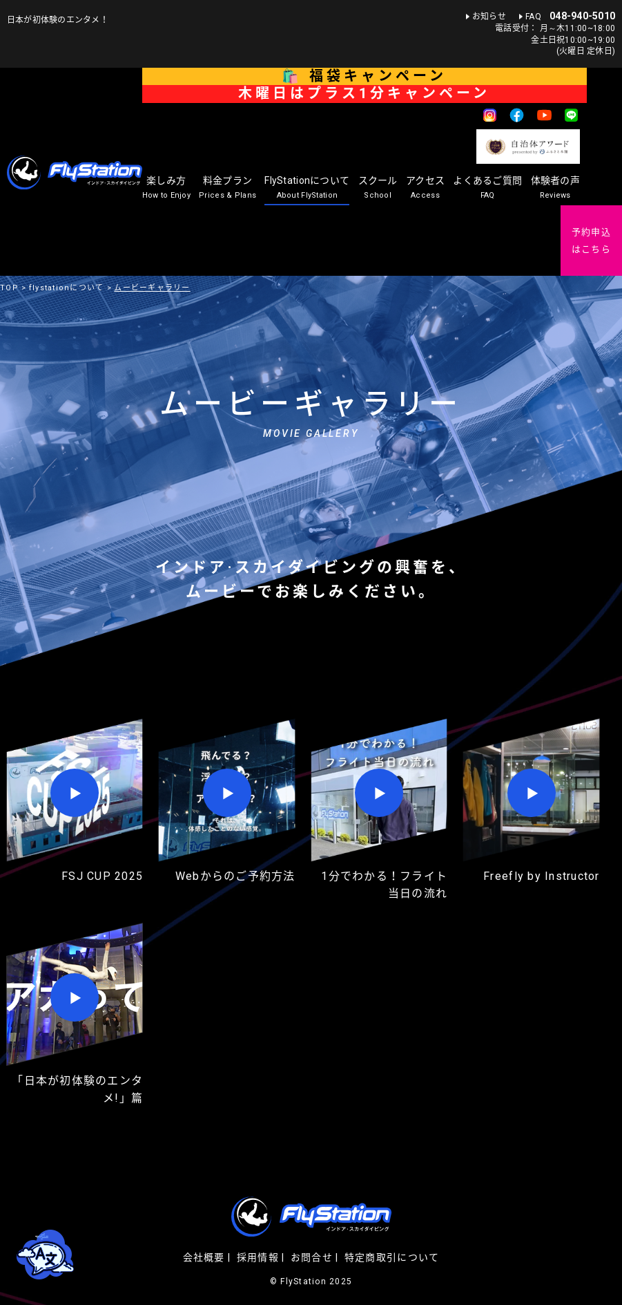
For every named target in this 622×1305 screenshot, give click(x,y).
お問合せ (312, 1257)
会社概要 (204, 1257)
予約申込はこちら (591, 240)
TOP (9, 287)
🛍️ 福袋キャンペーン (364, 76)
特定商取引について (391, 1257)
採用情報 (258, 1257)
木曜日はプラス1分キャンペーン (364, 93)
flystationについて (66, 287)
